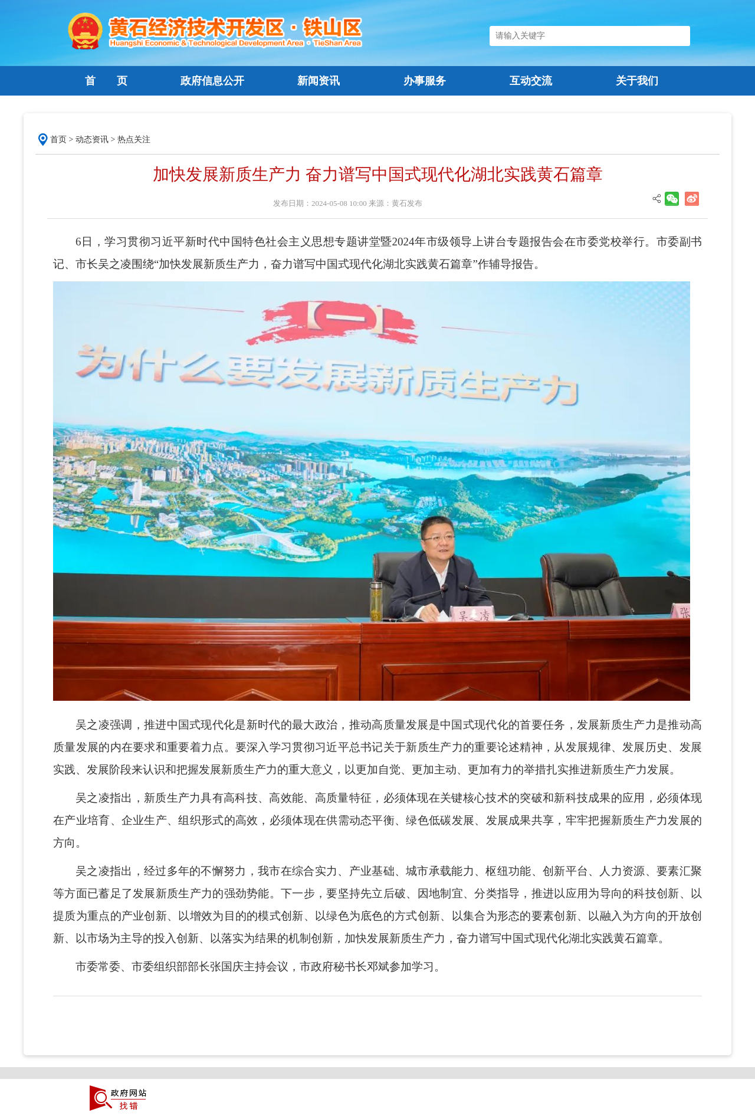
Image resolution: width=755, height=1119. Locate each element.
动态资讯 (92, 139)
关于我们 (637, 81)
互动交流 (531, 81)
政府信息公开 (212, 81)
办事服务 (424, 81)
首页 (58, 139)
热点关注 (133, 139)
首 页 (106, 81)
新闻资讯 (318, 81)
